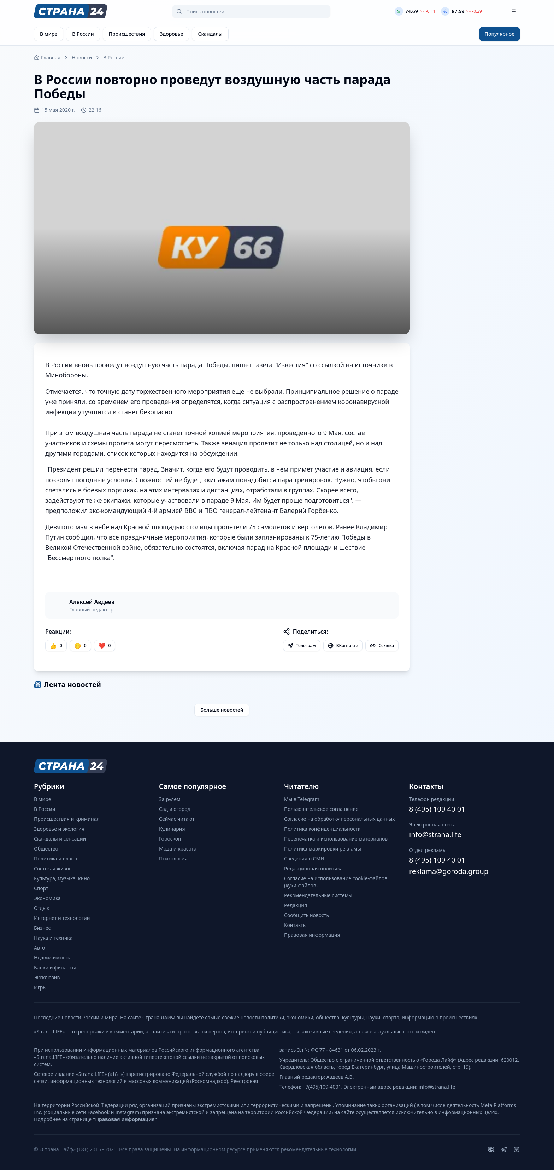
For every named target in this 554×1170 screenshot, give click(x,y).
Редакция (295, 905)
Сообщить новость (306, 915)
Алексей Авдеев (91, 602)
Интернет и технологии (62, 918)
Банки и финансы (55, 967)
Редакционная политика (313, 868)
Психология (173, 858)
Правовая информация (312, 935)
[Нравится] (56, 645)
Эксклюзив (47, 977)
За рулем (170, 799)
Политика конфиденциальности (322, 828)
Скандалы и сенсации (60, 838)
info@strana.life (435, 834)
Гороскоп (170, 838)
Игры (40, 987)
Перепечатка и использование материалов (336, 838)
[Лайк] (105, 645)
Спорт (41, 888)
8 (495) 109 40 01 (437, 809)
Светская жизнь (53, 868)
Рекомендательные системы (318, 895)
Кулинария (172, 828)
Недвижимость (52, 957)
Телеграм (302, 645)
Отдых (41, 908)
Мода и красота (177, 848)
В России (113, 57)
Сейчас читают (177, 818)
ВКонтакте (343, 645)
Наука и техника (53, 937)
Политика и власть (56, 858)
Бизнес (42, 927)
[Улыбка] (80, 645)
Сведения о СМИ (304, 858)
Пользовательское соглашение (321, 809)
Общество (46, 848)
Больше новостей (221, 710)
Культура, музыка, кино (62, 878)
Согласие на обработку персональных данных (339, 818)
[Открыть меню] (513, 11)
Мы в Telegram (301, 799)
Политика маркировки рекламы (322, 848)
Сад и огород (174, 809)
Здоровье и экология (59, 828)
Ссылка (382, 645)
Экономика (47, 898)
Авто (39, 947)
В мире (42, 799)
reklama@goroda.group (448, 871)
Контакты (295, 925)
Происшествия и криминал (67, 818)
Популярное (499, 33)
